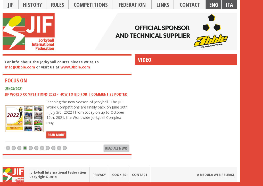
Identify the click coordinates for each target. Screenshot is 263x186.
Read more (56, 134)
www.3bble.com (75, 67)
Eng (213, 4)
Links (163, 4)
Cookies (119, 175)
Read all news (116, 148)
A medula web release (216, 175)
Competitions (91, 4)
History (32, 4)
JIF (10, 4)
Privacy (99, 175)
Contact (190, 4)
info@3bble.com (20, 67)
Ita (229, 4)
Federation (132, 4)
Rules (57, 4)
